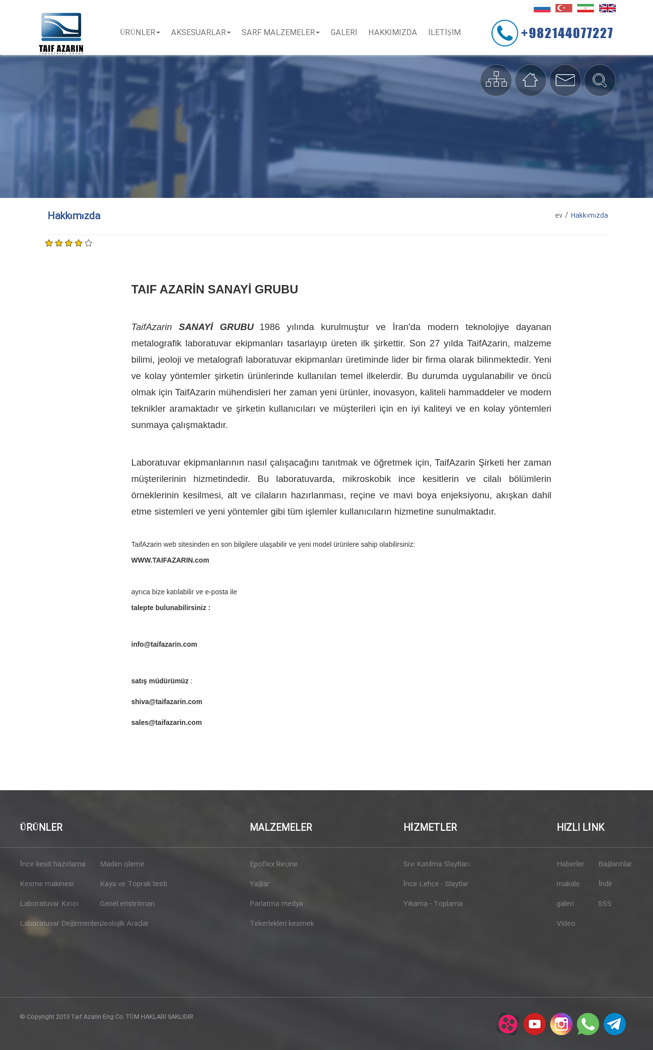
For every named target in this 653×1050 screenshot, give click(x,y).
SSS (604, 904)
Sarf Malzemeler (282, 33)
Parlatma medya (276, 904)
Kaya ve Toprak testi (133, 884)
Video (566, 924)
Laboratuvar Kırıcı (49, 904)
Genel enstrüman (127, 904)
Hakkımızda (393, 33)
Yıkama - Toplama (433, 904)
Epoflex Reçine (273, 864)
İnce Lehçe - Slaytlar (436, 884)
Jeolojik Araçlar (124, 924)
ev (559, 216)
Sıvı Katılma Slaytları (436, 864)
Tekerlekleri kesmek (282, 924)
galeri (565, 904)
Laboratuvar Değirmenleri (56, 924)
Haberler (570, 864)
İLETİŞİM (445, 33)
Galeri (345, 33)
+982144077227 (569, 33)
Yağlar (259, 884)
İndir (605, 884)
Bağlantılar (615, 864)
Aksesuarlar (202, 33)
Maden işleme (122, 864)
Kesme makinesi (47, 884)
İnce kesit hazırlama (53, 864)
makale (568, 884)
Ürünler (141, 33)
